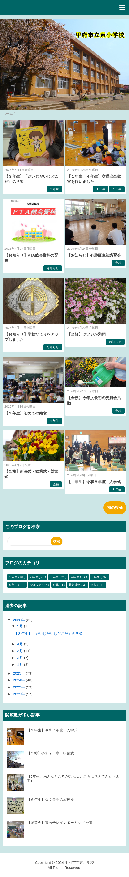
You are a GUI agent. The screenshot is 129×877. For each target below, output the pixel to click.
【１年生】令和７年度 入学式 (52, 730)
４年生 (116, 189)
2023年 (19, 687)
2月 (20, 658)
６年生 (13, 584)
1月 (20, 664)
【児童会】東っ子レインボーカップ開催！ (61, 823)
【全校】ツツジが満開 (86, 334)
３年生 (54, 189)
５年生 (96, 577)
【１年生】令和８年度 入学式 (94, 482)
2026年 (19, 620)
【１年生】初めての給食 (25, 413)
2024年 (19, 680)
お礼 (56, 584)
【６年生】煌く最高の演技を (50, 799)
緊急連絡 (75, 584)
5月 (20, 626)
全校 (118, 263)
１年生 (100, 189)
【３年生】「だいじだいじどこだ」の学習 (48, 634)
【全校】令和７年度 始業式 (50, 753)
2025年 (19, 673)
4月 (20, 644)
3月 (20, 651)
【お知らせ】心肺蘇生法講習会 (94, 255)
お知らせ (52, 268)
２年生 (34, 577)
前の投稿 (115, 508)
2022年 (19, 694)
